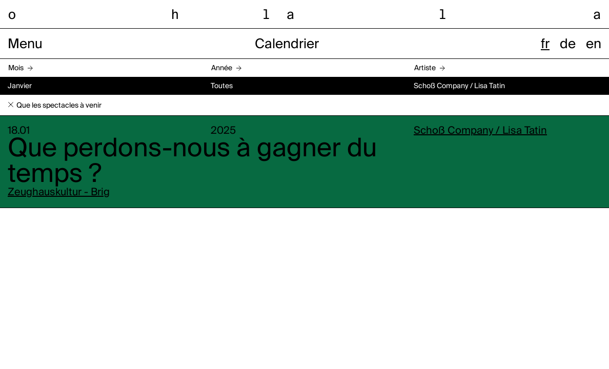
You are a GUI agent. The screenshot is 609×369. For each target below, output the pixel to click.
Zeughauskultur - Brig (59, 193)
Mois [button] (16, 68)
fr (545, 44)
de (568, 44)
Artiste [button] (425, 68)
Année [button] (221, 68)
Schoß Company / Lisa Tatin (480, 131)
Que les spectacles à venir (59, 105)
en (593, 44)
